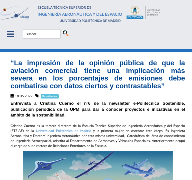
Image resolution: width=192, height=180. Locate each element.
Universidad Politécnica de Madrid (63, 130)
